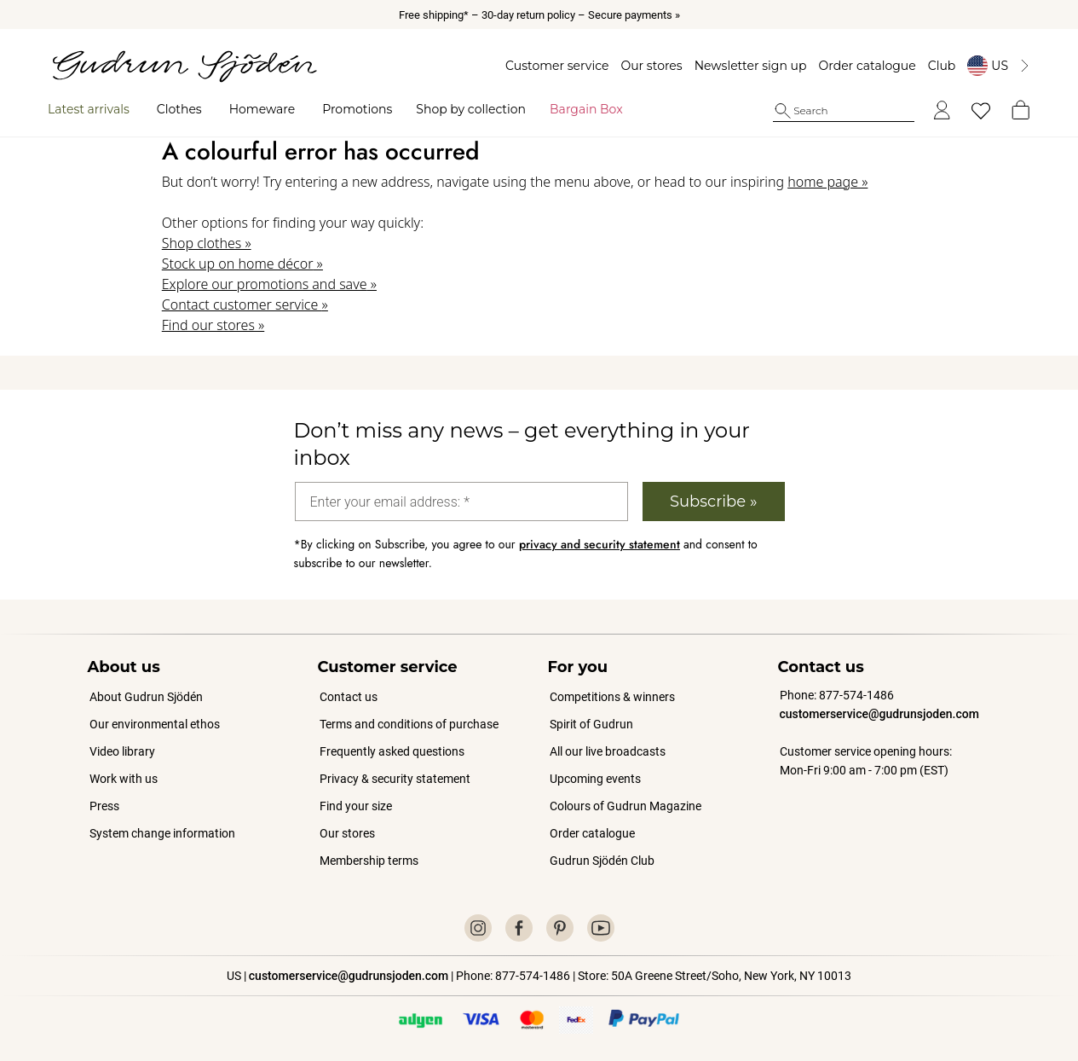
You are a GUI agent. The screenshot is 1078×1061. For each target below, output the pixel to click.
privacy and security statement (599, 544)
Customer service (556, 65)
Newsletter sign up (751, 65)
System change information (162, 833)
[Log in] (941, 111)
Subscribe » (714, 501)
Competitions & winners (612, 697)
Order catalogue (866, 65)
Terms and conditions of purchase (409, 724)
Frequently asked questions (392, 751)
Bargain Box (586, 109)
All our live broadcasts (608, 751)
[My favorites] (981, 111)
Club (942, 65)
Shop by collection (471, 109)
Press (104, 806)
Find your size (356, 806)
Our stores (651, 65)
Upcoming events (596, 779)
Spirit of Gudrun (591, 724)
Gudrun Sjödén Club (602, 860)
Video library (122, 751)
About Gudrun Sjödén (146, 697)
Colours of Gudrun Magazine (625, 806)
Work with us (123, 779)
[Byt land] (998, 65)
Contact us (349, 697)
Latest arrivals (89, 109)
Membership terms (369, 860)
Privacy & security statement (395, 779)
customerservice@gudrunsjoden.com (879, 714)
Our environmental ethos (154, 724)
